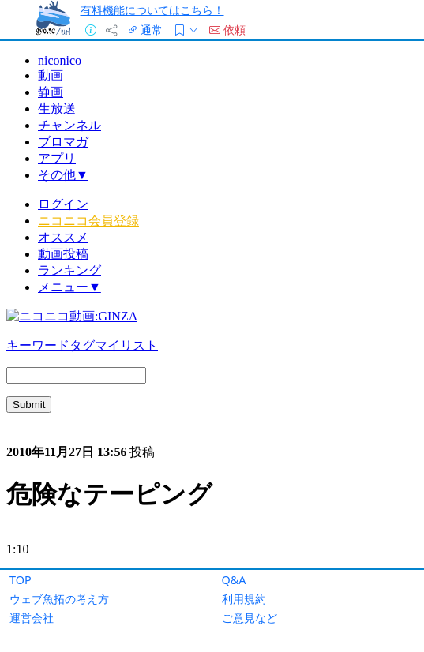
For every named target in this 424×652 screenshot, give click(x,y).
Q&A (234, 579)
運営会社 (31, 617)
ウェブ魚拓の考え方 (59, 598)
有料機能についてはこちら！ (152, 9)
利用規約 (244, 598)
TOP (20, 579)
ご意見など (249, 617)
